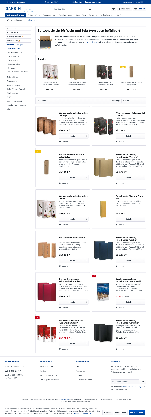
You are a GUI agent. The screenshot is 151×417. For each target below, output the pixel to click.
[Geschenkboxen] (66, 15)
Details (78, 135)
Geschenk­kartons (91, 42)
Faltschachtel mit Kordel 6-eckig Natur (131, 83)
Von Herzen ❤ (12, 32)
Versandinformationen (49, 375)
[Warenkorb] (139, 9)
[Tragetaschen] (49, 15)
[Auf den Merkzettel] (63, 141)
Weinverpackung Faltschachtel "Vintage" (73, 114)
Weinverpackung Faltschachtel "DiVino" (104, 83)
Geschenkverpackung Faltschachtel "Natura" (77, 83)
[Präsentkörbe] (34, 15)
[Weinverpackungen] (15, 15)
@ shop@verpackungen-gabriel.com (86, 2)
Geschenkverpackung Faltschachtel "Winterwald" (129, 280)
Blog (9, 109)
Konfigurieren (120, 412)
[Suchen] (90, 9)
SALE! (9, 97)
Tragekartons (13, 56)
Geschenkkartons (15, 52)
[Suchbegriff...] (73, 9)
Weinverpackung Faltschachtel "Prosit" (50, 83)
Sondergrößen (14, 64)
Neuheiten (11, 28)
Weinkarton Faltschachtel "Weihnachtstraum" (71, 321)
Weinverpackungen (15, 44)
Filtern (42, 100)
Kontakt (43, 371)
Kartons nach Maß (14, 101)
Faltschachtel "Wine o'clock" (72, 237)
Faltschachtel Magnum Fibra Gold (129, 197)
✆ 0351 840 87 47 (51, 2)
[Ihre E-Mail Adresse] (125, 381)
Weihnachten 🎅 (13, 40)
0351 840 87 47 (13, 370)
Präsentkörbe (12, 77)
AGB (77, 366)
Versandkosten (64, 399)
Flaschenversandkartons (18, 72)
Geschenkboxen (13, 85)
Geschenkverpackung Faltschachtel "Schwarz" (127, 321)
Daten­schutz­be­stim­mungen (132, 386)
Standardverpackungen (16, 105)
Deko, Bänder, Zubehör (16, 89)
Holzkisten (12, 68)
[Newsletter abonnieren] (142, 381)
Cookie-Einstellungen (84, 380)
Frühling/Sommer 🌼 (15, 36)
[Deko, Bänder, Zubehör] (87, 15)
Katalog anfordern (47, 366)
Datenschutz (80, 371)
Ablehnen (107, 412)
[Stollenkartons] (107, 15)
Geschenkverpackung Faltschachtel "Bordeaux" (71, 280)
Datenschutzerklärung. (82, 413)
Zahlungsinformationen (49, 380)
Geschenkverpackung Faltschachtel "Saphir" (126, 238)
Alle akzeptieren (136, 412)
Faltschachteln (14, 48)
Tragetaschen (13, 60)
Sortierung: (115, 100)
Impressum (80, 375)
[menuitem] (73, 9)
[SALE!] (119, 15)
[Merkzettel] (113, 9)
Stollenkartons (13, 93)
